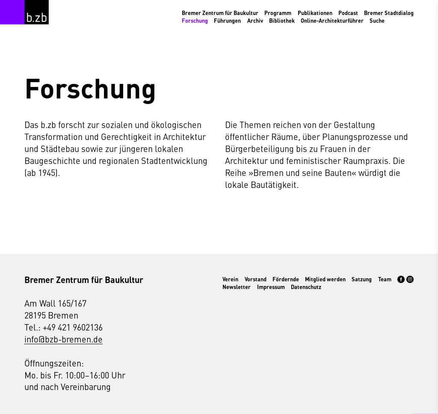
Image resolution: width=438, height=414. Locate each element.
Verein (230, 279)
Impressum (271, 287)
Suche (377, 20)
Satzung (362, 279)
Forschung (195, 20)
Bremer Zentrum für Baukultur (220, 13)
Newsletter (236, 287)
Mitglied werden (325, 279)
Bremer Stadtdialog (389, 13)
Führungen (227, 20)
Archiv (255, 20)
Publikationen (315, 13)
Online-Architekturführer (332, 20)
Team (384, 279)
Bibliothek (282, 20)
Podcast (348, 13)
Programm (277, 13)
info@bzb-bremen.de (63, 339)
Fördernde (285, 279)
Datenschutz (306, 287)
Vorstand (255, 279)
